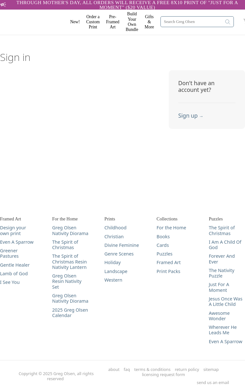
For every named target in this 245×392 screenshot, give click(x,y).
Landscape (115, 271)
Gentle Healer (15, 265)
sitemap (211, 369)
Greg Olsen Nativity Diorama (70, 230)
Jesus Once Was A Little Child (225, 301)
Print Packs (168, 271)
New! (75, 21)
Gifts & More (149, 22)
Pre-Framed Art (113, 22)
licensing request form (163, 374)
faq (127, 369)
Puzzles (165, 253)
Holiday (112, 262)
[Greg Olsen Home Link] (38, 22)
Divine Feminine (121, 245)
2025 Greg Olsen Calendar (70, 312)
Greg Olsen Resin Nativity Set (67, 281)
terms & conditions (152, 369)
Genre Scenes (119, 253)
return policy (187, 369)
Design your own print (13, 230)
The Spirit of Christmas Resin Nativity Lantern (69, 261)
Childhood (115, 227)
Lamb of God (14, 273)
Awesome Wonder (219, 316)
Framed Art (169, 262)
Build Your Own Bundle (132, 21)
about (113, 369)
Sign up (191, 115)
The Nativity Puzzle (221, 273)
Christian (113, 236)
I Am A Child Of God (225, 244)
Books (163, 236)
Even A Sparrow (16, 242)
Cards (163, 245)
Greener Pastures (9, 253)
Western (113, 280)
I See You (10, 282)
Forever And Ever (222, 258)
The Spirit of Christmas (65, 244)
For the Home (171, 227)
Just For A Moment (219, 287)
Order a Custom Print (93, 22)
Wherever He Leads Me (223, 330)
